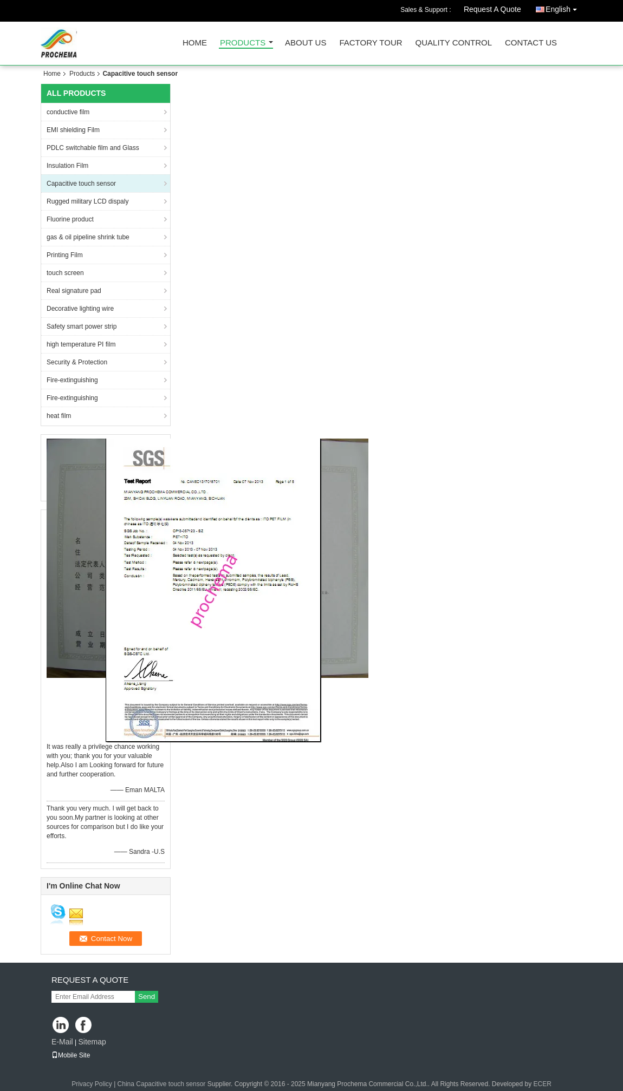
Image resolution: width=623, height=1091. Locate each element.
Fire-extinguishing (72, 380)
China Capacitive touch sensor (162, 1084)
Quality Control (454, 43)
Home (195, 43)
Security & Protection (77, 362)
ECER (542, 1084)
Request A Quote (492, 9)
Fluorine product (70, 219)
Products (242, 43)
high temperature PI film (81, 344)
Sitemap (92, 1041)
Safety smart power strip (81, 326)
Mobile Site (70, 1055)
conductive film (68, 112)
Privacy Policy (92, 1084)
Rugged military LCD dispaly (87, 201)
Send (146, 996)
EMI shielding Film (73, 130)
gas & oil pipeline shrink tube (88, 237)
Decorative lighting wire (80, 308)
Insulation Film (67, 165)
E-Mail (62, 1041)
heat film (59, 416)
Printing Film (65, 255)
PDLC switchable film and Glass (93, 148)
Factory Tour (370, 43)
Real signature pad (74, 291)
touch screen (65, 273)
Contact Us (531, 43)
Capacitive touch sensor (81, 183)
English (564, 7)
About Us (305, 43)
